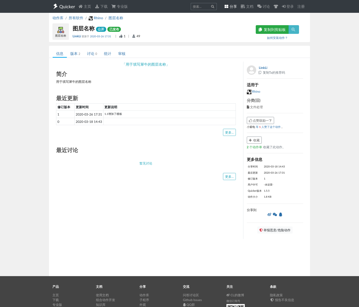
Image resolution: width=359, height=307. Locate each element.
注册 (301, 6)
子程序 (144, 300)
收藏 (254, 140)
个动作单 (255, 147)
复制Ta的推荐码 (271, 72)
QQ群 (189, 305)
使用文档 (102, 295)
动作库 (57, 18)
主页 (84, 6)
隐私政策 (276, 295)
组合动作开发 (105, 300)
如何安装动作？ (277, 38)
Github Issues (192, 300)
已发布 (114, 29)
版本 (75, 53)
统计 (107, 53)
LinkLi (77, 36)
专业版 (119, 6)
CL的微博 (235, 295)
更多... (229, 132)
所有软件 (76, 18)
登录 (288, 6)
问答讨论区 (191, 295)
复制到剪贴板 (272, 29)
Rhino (253, 91)
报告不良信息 (282, 300)
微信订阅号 (233, 301)
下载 (101, 6)
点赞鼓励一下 (260, 120)
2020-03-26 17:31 (101, 36)
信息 (59, 53)
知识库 (101, 305)
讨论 (92, 53)
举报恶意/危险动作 (275, 230)
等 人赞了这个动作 (268, 127)
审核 (121, 53)
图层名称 (116, 18)
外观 (142, 305)
